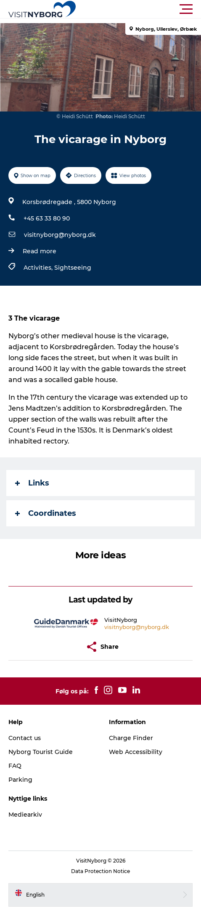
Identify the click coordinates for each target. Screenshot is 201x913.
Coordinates (45, 513)
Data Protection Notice (100, 871)
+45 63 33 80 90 (47, 218)
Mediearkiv (25, 814)
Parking (20, 779)
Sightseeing (72, 267)
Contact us (24, 738)
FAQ (14, 766)
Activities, (39, 267)
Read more (39, 251)
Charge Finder (131, 738)
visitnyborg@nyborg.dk (60, 235)
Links (32, 483)
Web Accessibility (135, 752)
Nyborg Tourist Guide (40, 752)
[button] (138, 9)
